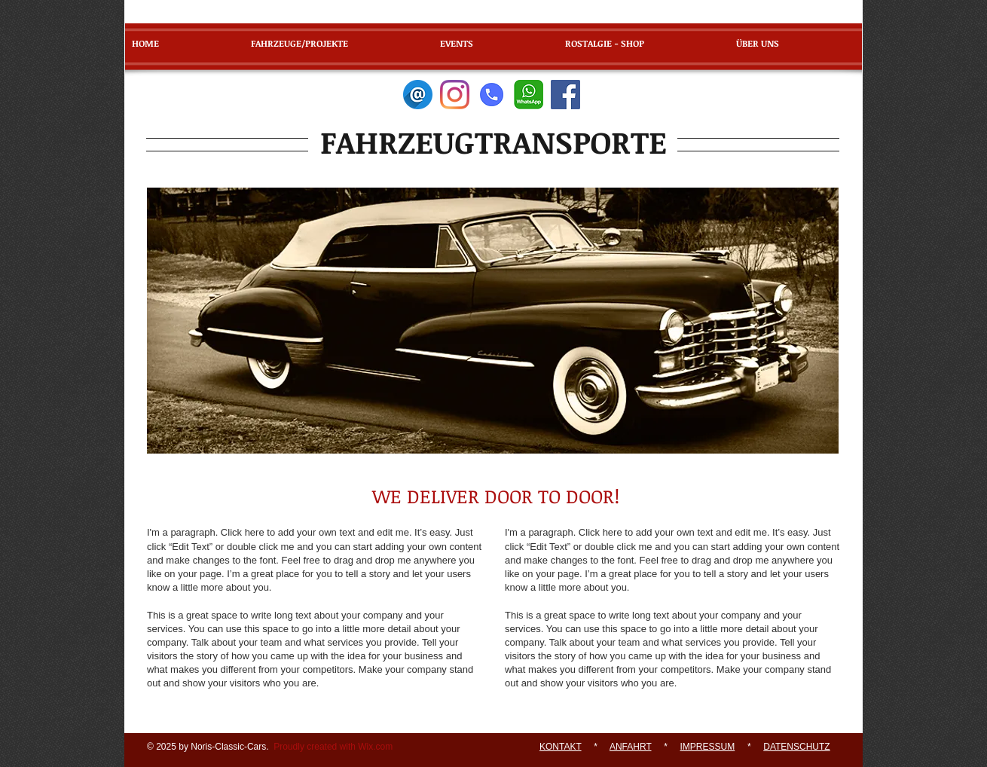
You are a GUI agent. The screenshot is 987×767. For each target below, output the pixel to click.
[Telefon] (491, 94)
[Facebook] (565, 94)
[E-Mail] (417, 94)
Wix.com (375, 746)
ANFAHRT (631, 746)
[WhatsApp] (528, 94)
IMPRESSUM (707, 746)
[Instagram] (454, 94)
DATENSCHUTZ (796, 746)
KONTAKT (560, 746)
